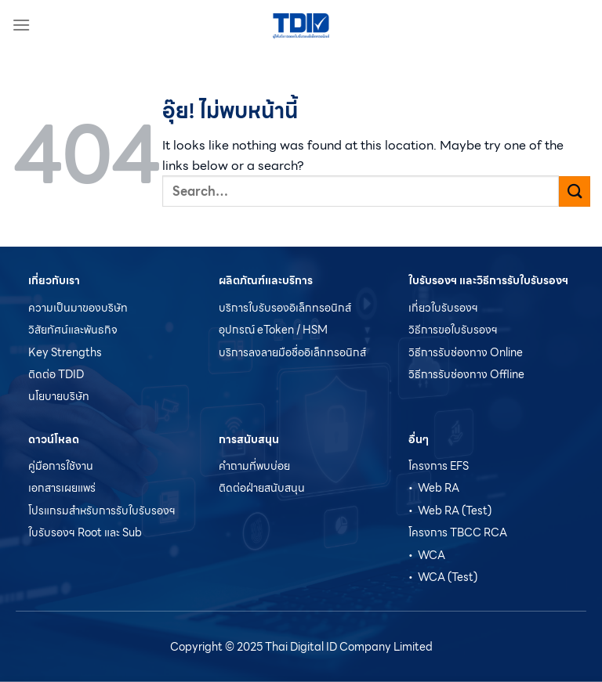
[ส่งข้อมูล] (574, 191)
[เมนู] (21, 24)
